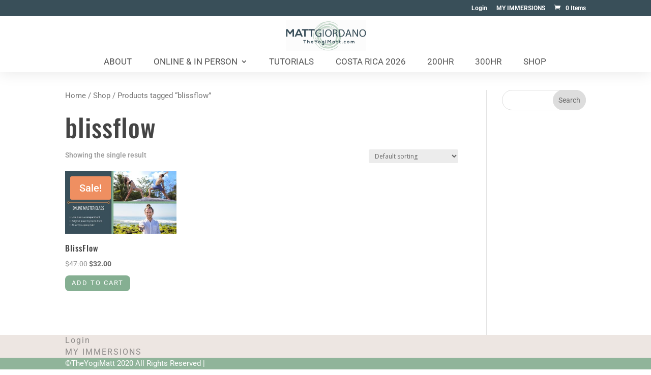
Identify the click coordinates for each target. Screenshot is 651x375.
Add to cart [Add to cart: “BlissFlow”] (104, 287)
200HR (440, 62)
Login (479, 8)
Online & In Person (196, 62)
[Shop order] (413, 156)
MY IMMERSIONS (520, 8)
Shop (534, 62)
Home (75, 95)
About (118, 62)
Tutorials (291, 62)
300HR (488, 62)
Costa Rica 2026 (371, 62)
